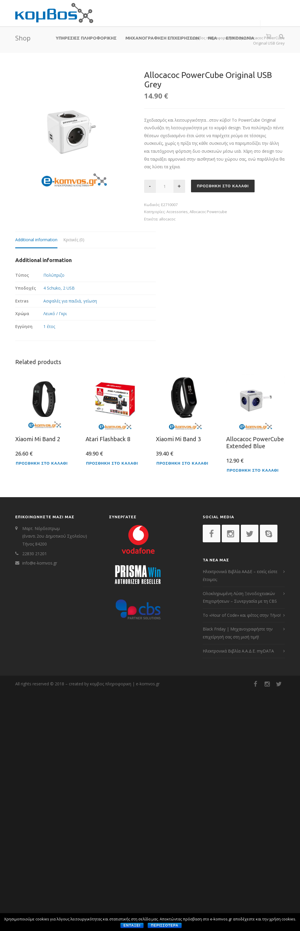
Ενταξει (132, 925)
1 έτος (49, 326)
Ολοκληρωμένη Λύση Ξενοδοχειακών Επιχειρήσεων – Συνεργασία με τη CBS (240, 597)
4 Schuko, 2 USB (59, 288)
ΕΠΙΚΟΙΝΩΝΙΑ (240, 37)
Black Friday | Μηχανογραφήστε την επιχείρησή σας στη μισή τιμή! (238, 633)
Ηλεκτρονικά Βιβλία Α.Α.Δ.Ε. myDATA (238, 651)
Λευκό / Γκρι (55, 313)
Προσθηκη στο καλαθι (223, 186)
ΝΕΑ (212, 37)
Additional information (36, 239)
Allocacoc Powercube (208, 211)
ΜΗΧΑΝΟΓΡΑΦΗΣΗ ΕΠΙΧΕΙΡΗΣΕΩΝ (162, 37)
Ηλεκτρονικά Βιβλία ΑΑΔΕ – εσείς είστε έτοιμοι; (240, 575)
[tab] (36, 240)
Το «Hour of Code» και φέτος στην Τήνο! (242, 615)
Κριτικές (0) (73, 239)
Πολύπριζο (53, 275)
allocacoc (167, 219)
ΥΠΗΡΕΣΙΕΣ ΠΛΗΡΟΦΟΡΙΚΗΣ (86, 37)
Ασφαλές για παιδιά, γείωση (70, 301)
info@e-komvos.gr (39, 563)
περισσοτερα (164, 925)
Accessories (177, 211)
